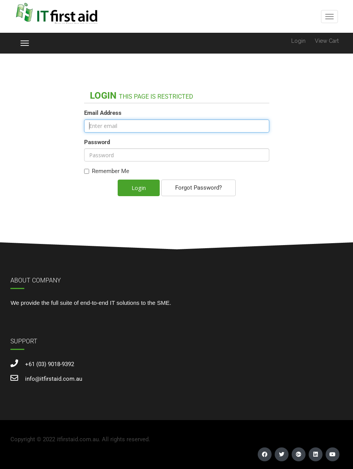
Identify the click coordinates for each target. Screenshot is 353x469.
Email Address (103, 112)
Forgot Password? (198, 187)
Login (298, 41)
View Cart (327, 41)
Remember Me (106, 171)
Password (97, 142)
